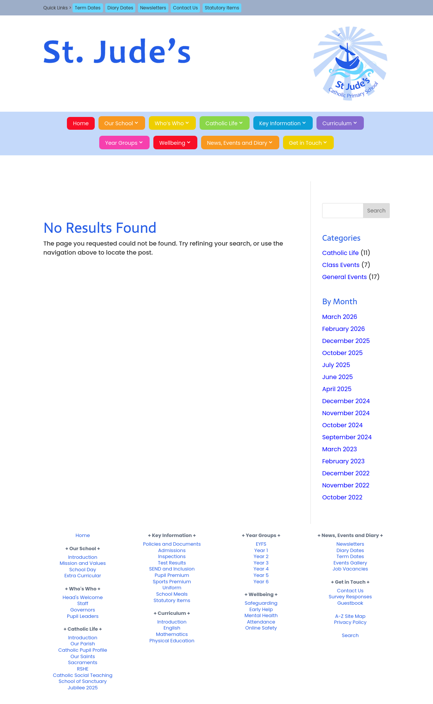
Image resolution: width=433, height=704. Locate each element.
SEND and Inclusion (172, 569)
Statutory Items (222, 8)
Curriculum (337, 123)
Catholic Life (222, 123)
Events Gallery (350, 563)
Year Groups (121, 143)
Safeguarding (261, 603)
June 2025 (337, 377)
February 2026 (343, 329)
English (172, 628)
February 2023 (343, 461)
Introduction (82, 557)
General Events (344, 277)
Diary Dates (120, 8)
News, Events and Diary (237, 143)
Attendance (261, 622)
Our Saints (82, 656)
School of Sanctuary (83, 681)
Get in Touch (305, 143)
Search (350, 635)
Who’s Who (169, 123)
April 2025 (336, 389)
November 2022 (345, 485)
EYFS (261, 544)
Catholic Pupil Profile (82, 650)
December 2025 (346, 341)
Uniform (171, 587)
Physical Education (172, 640)
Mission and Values (83, 563)
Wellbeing (172, 143)
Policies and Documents (172, 544)
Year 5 (260, 575)
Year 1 (261, 550)
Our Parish (82, 643)
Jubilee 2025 (83, 687)
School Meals (172, 594)
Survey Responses (350, 596)
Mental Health (260, 615)
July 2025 (336, 365)
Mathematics (172, 634)
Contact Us (185, 8)
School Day (82, 569)
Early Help (261, 609)
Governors (82, 610)
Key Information (280, 123)
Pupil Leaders (82, 616)
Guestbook (350, 603)
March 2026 (339, 317)
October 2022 (342, 497)
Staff (82, 603)
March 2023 (339, 449)
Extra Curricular (82, 575)
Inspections (172, 556)
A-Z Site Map (350, 616)
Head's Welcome (83, 597)
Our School (118, 123)
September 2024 (347, 437)
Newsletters (153, 8)
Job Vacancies (350, 569)
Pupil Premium (171, 575)
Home (81, 123)
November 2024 (345, 413)
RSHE (83, 669)
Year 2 (261, 556)
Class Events (341, 265)
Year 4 (260, 569)
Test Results (172, 563)
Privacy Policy (350, 622)
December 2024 (346, 401)
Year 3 (261, 563)
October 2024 (342, 425)
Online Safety (261, 628)
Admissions (172, 550)
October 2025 (342, 353)
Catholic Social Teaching (82, 675)
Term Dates (88, 8)
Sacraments (82, 662)
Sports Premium (172, 581)
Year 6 (260, 581)
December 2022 (345, 473)
